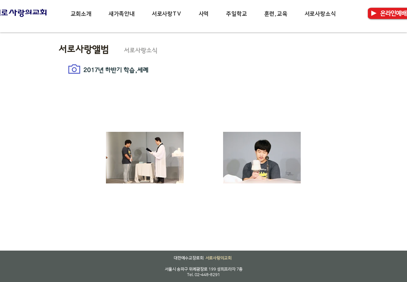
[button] (81, 14)
